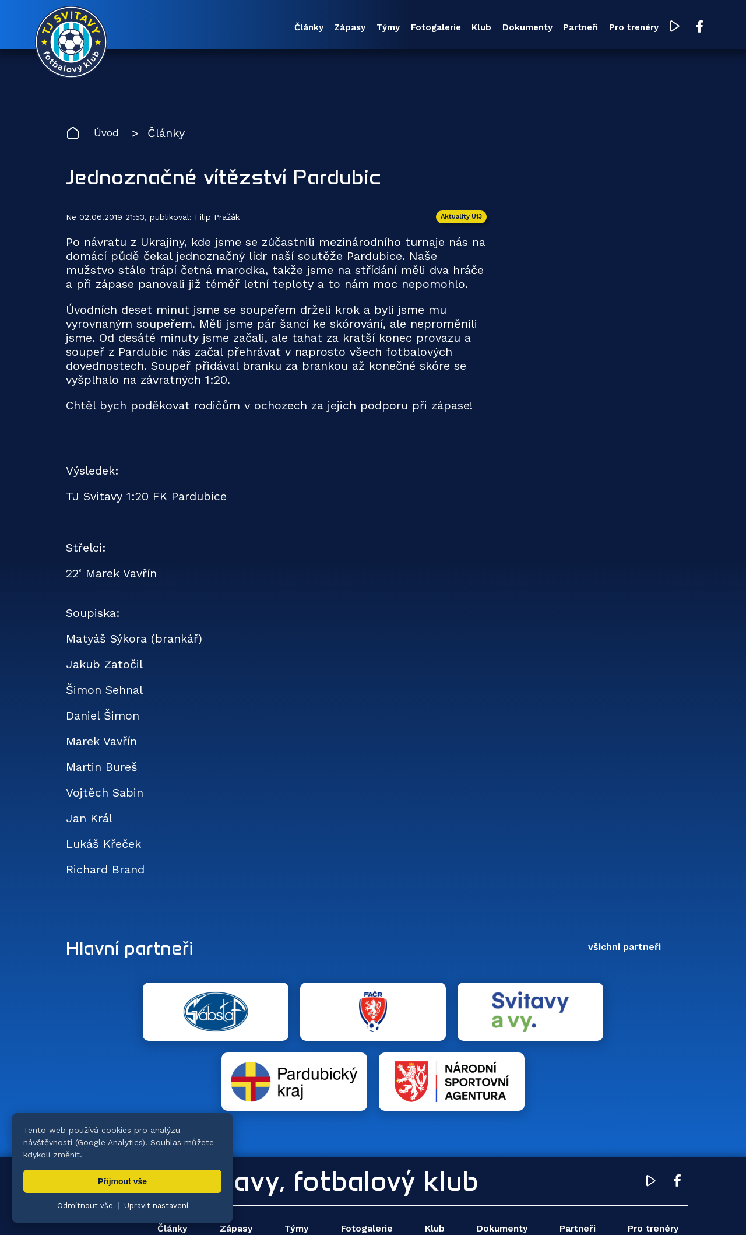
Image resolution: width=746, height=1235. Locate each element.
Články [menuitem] (234, 28)
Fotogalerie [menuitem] (380, 28)
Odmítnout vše (85, 1205)
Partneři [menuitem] (543, 28)
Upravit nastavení (156, 1205)
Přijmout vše (122, 1181)
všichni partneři (624, 951)
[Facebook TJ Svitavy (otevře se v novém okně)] (669, 28)
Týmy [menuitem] (326, 28)
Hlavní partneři (137, 952)
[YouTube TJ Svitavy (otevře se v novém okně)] (645, 28)
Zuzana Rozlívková (242, 1208)
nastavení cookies (464, 1208)
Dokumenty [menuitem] (484, 28)
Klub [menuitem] (432, 28)
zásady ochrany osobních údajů (568, 1208)
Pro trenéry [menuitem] (602, 28)
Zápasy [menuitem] (282, 28)
